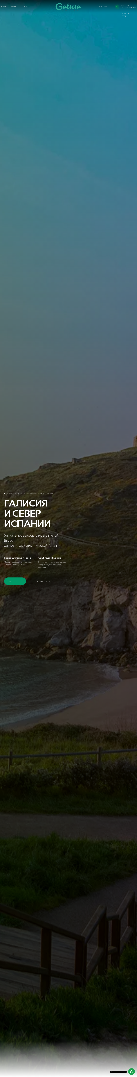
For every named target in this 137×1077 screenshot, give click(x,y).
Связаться (41, 581)
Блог (24, 7)
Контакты (104, 7)
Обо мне (14, 7)
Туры (3, 7)
